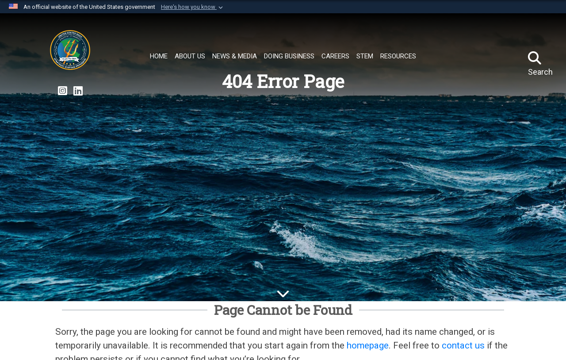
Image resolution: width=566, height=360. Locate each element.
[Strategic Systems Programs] (70, 52)
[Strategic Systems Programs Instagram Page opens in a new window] (62, 91)
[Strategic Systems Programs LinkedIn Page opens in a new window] (78, 91)
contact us (463, 345)
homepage (368, 345)
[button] (193, 7)
